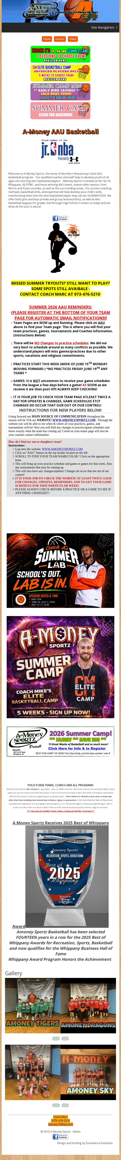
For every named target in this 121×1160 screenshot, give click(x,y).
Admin (76, 1131)
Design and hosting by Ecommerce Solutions (85, 1143)
